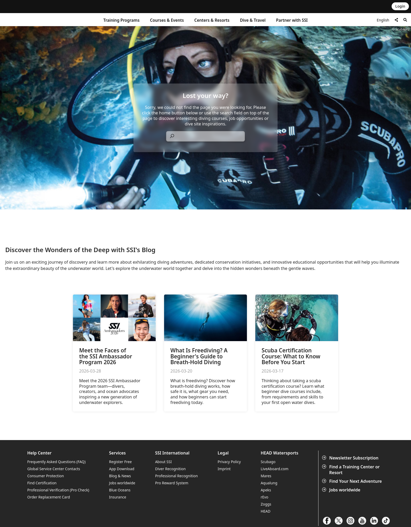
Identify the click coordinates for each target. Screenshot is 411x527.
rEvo (264, 497)
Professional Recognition (176, 475)
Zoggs (266, 504)
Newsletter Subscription (350, 458)
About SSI (163, 461)
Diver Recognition (170, 468)
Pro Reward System (171, 482)
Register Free (120, 461)
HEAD (265, 511)
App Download (121, 468)
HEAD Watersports (279, 453)
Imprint (224, 468)
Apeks (266, 489)
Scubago (268, 461)
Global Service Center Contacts (53, 468)
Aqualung (269, 482)
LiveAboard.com (274, 468)
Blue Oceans (120, 489)
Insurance (117, 497)
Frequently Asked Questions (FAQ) (56, 461)
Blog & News (120, 475)
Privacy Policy (229, 461)
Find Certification (42, 482)
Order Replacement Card (48, 497)
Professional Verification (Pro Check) (58, 489)
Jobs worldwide (341, 490)
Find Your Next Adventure (352, 481)
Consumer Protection (45, 475)
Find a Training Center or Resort (351, 469)
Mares (266, 475)
